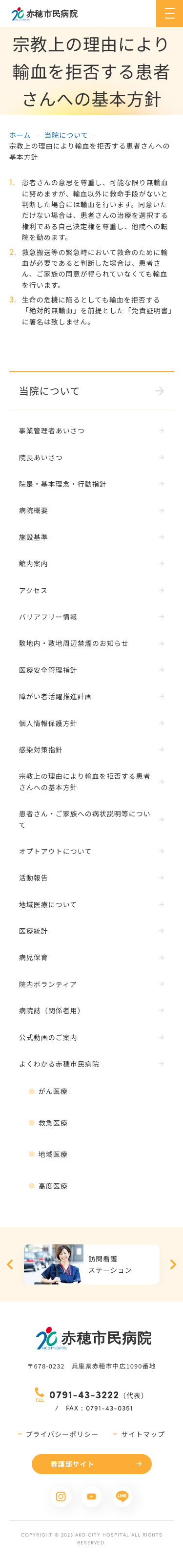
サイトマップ (143, 1434)
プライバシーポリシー (62, 1434)
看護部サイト (73, 1464)
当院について (66, 135)
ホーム (20, 135)
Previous (10, 1264)
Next (173, 1264)
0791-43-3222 (84, 1394)
